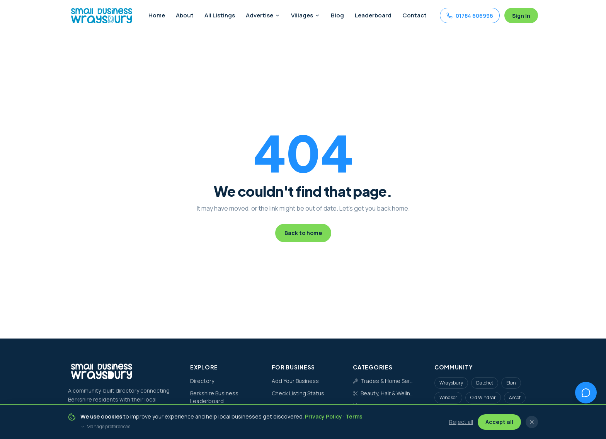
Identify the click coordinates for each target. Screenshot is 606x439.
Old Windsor (483, 397)
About (185, 15)
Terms (354, 416)
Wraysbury (451, 382)
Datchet (484, 382)
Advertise (263, 15)
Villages (305, 15)
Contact (414, 15)
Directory (202, 381)
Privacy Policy (323, 416)
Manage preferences (105, 427)
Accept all (499, 421)
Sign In (521, 15)
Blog (337, 15)
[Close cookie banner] (532, 422)
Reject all (461, 421)
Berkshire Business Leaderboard (214, 397)
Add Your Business (295, 381)
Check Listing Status (298, 393)
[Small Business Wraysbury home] (101, 15)
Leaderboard (373, 15)
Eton (511, 382)
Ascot (515, 397)
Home (156, 15)
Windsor (448, 397)
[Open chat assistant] (586, 392)
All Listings (219, 15)
